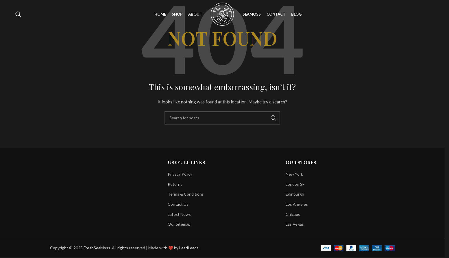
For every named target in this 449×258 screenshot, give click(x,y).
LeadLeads (189, 247)
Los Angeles (297, 204)
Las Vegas (295, 224)
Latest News (179, 214)
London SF (295, 184)
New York (294, 174)
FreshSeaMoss (97, 247)
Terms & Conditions (186, 194)
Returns (175, 184)
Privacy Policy (180, 174)
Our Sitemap (179, 224)
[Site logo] (222, 14)
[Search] (18, 15)
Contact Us (178, 204)
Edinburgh (295, 194)
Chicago (293, 214)
